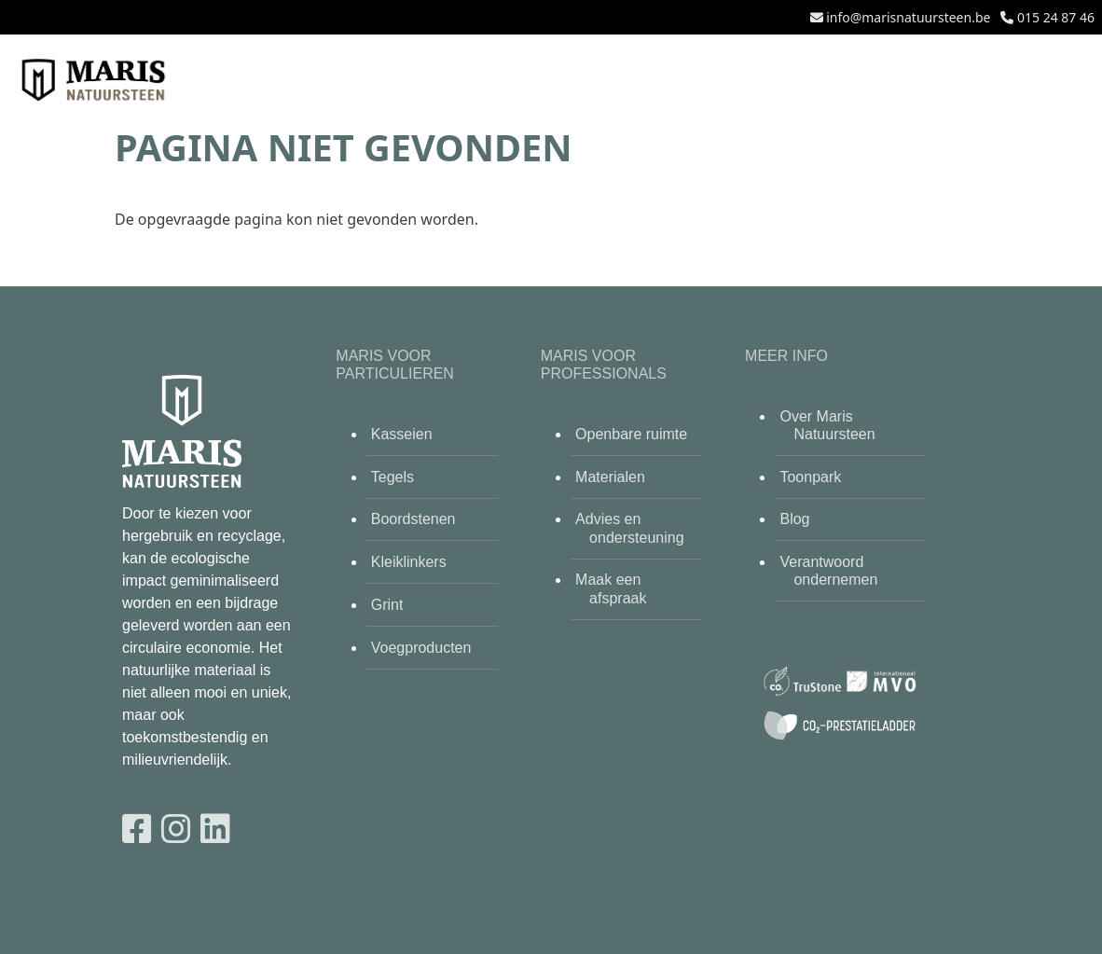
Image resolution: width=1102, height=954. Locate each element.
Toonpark (810, 477)
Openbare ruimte (631, 434)
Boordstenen (413, 519)
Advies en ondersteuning (629, 528)
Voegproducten (421, 648)
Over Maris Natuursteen (827, 425)
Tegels (392, 477)
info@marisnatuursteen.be (908, 17)
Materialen (610, 477)
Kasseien (402, 434)
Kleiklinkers (409, 562)
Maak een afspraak (610, 588)
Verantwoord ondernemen (828, 571)
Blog (794, 519)
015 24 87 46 (1056, 17)
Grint (387, 605)
